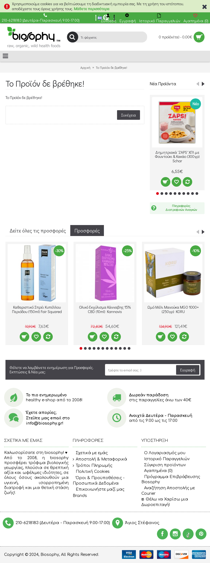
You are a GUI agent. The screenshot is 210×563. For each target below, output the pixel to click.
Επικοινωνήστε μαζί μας (98, 489)
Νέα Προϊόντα (163, 83)
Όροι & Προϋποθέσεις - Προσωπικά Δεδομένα (98, 480)
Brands (80, 496)
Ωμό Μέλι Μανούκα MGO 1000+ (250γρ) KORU (173, 309)
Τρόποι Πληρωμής (92, 466)
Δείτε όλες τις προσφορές (38, 230)
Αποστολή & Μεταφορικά (100, 459)
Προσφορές (87, 230)
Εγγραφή (187, 370)
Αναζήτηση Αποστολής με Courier (168, 491)
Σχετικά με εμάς (90, 453)
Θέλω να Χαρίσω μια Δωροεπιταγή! (164, 502)
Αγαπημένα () (157, 471)
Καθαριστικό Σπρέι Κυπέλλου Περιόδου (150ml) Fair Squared (37, 309)
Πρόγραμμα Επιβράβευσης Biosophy (170, 479)
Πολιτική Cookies (91, 472)
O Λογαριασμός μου (163, 453)
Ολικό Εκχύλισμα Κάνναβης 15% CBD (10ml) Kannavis (105, 309)
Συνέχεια (128, 115)
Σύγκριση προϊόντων (163, 465)
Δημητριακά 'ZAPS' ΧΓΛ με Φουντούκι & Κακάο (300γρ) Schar (177, 156)
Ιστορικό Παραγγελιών (165, 459)
